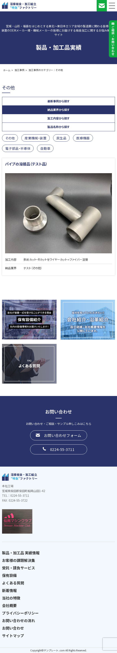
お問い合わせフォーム (62, 435)
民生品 (61, 138)
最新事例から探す (58, 101)
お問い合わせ (13, 628)
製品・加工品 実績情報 (20, 552)
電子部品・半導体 (17, 148)
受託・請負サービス (18, 567)
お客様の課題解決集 (18, 560)
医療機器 (83, 138)
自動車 (45, 148)
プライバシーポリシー (20, 613)
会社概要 (9, 605)
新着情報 (9, 590)
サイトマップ (13, 635)
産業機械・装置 (35, 138)
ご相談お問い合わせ (113, 40)
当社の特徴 (11, 597)
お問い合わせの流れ (18, 620)
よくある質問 (13, 582)
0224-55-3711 (62, 449)
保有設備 (9, 575)
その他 (10, 138)
